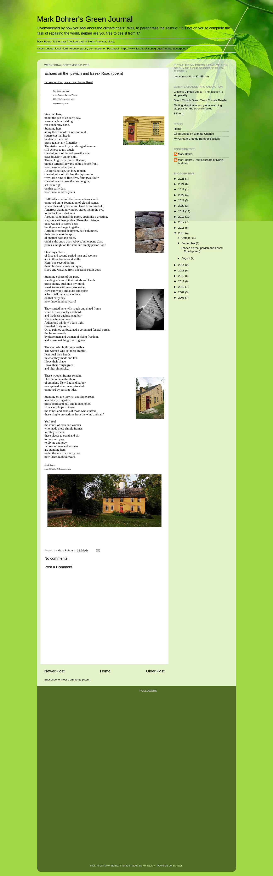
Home (105, 671)
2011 (181, 281)
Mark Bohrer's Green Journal (85, 19)
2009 (181, 292)
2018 (181, 216)
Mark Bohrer (185, 154)
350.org (178, 113)
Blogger (177, 865)
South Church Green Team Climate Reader (200, 100)
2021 (181, 200)
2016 (181, 227)
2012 (181, 275)
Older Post (155, 671)
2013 (181, 270)
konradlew (149, 865)
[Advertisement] (156, 794)
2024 (181, 184)
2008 (181, 297)
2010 (181, 286)
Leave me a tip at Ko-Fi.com (191, 76)
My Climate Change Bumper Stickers (197, 138)
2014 (181, 264)
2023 (181, 189)
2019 (181, 211)
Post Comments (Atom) (75, 679)
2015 (181, 233)
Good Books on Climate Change (194, 133)
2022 (181, 195)
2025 (181, 178)
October (187, 237)
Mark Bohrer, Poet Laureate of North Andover (200, 161)
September (189, 243)
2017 (181, 222)
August (186, 258)
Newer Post (54, 671)
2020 (181, 205)
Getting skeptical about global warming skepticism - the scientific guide (198, 107)
